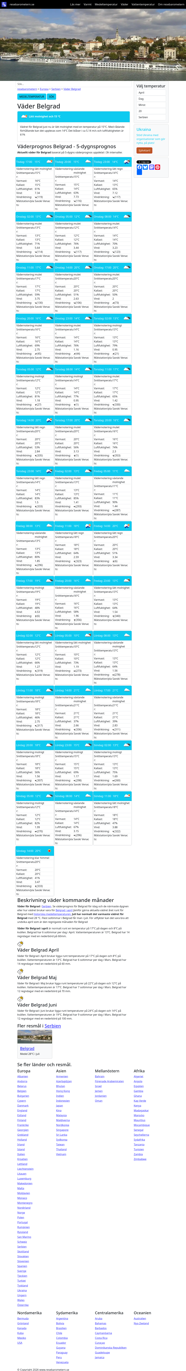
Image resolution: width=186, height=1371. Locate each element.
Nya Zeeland (141, 1323)
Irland (21, 1144)
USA (19, 1343)
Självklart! (144, 150)
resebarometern (27, 89)
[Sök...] (73, 84)
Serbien (56, 89)
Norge (21, 1212)
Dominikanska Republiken (110, 1347)
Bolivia (60, 1323)
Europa (44, 89)
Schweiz (22, 1242)
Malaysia (61, 1115)
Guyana (61, 1347)
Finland (21, 1120)
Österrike (23, 1305)
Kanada (22, 1328)
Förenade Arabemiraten (109, 1081)
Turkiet (21, 1280)
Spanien (22, 1266)
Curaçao (100, 1343)
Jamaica (99, 1357)
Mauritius (139, 1120)
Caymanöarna (103, 1333)
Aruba (98, 1318)
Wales (20, 1300)
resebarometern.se (22, 4)
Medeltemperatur (106, 4)
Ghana (138, 1096)
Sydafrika (139, 1139)
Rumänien (23, 1227)
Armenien (62, 1076)
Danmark (23, 1105)
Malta (20, 1188)
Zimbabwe (140, 1159)
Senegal (138, 1130)
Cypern (21, 1101)
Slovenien (23, 1261)
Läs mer (75, 4)
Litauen (21, 1173)
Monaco (22, 1198)
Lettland (22, 1164)
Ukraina (22, 1290)
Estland (21, 1115)
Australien (140, 1318)
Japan (59, 1105)
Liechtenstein (25, 1169)
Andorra (22, 1081)
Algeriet (138, 1076)
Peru (59, 1357)
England (22, 1110)
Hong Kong (63, 1091)
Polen (20, 1217)
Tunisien (139, 1149)
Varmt (87, 4)
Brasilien (61, 1328)
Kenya (137, 1105)
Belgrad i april (64, 910)
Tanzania (139, 1144)
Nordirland (24, 1208)
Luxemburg (24, 1178)
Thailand (61, 1149)
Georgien (23, 1130)
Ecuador (61, 1343)
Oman (98, 1101)
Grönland (23, 1323)
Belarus (22, 1086)
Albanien (22, 1076)
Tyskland (22, 1285)
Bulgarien (23, 1096)
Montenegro (25, 1203)
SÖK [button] (51, 96)
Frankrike (23, 1125)
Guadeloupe (102, 1352)
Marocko (139, 1115)
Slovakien (23, 1256)
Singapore (62, 1130)
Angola (138, 1081)
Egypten (139, 1086)
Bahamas (100, 1323)
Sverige (21, 1271)
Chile (59, 1333)
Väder (124, 4)
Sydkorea (61, 1139)
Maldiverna (63, 1120)
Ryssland (22, 1232)
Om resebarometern (171, 4)
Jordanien (101, 1096)
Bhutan (60, 1086)
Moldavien (23, 1193)
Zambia (138, 1154)
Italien (21, 1154)
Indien (60, 1096)
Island (21, 1149)
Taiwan (60, 1144)
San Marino (24, 1237)
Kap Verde (140, 1101)
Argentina (62, 1318)
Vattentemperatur (143, 4)
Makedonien (25, 1183)
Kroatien (22, 1159)
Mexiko (21, 1338)
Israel (98, 1086)
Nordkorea (62, 1125)
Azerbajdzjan (64, 1081)
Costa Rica (101, 1338)
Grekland (22, 1135)
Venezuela (62, 1362)
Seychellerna (141, 1135)
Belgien (21, 1091)
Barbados (101, 1328)
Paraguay (62, 1352)
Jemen (99, 1091)
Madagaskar (141, 1110)
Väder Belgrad (72, 89)
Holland (22, 1139)
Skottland (23, 1251)
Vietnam (61, 1154)
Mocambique (142, 1125)
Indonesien (63, 1101)
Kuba (20, 1333)
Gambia (138, 1091)
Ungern (22, 1295)
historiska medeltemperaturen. (52, 914)
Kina (58, 1110)
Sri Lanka (61, 1135)
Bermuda (23, 1318)
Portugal (22, 1222)
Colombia (62, 1338)
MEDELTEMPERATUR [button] (31, 96)
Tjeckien (22, 1276)
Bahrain (99, 1076)
